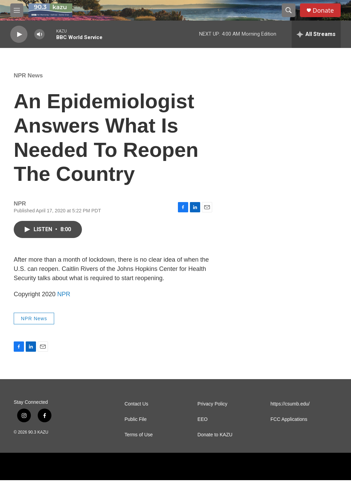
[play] (18, 34)
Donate (323, 10)
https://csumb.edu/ (290, 410)
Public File (135, 426)
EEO (202, 426)
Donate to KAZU (214, 441)
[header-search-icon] (288, 10)
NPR (63, 301)
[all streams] (316, 34)
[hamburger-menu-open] (16, 10)
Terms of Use (138, 441)
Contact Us (136, 410)
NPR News (28, 82)
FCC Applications (288, 426)
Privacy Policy (212, 410)
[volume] (39, 34)
